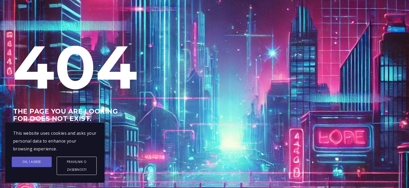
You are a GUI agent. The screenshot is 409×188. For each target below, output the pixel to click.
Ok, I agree (31, 162)
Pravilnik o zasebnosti (77, 166)
